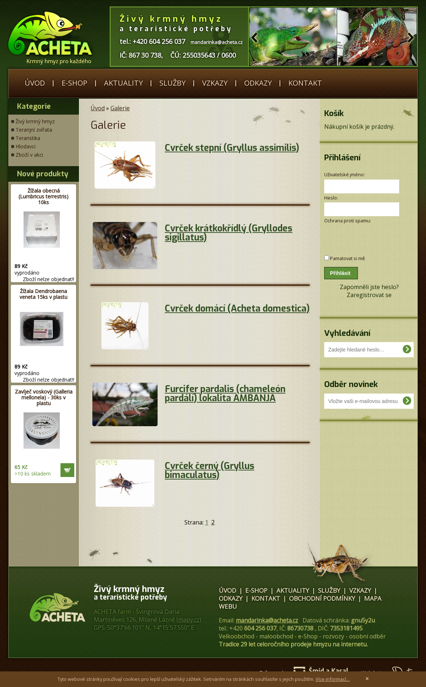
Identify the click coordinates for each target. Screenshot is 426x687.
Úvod (35, 83)
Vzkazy (214, 83)
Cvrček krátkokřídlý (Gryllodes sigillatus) (228, 232)
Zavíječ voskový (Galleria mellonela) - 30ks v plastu (43, 397)
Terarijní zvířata (34, 129)
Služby (172, 83)
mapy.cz (189, 620)
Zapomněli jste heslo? (369, 287)
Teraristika (28, 138)
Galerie (120, 108)
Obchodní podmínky (322, 598)
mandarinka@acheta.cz (267, 620)
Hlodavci (26, 146)
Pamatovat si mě (347, 258)
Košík (334, 113)
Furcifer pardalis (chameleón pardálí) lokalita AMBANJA (225, 393)
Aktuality (123, 83)
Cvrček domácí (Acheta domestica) (237, 308)
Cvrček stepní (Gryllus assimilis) (232, 148)
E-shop (74, 83)
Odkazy (258, 83)
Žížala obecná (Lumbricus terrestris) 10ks (43, 196)
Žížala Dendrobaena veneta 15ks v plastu (43, 294)
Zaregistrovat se (369, 295)
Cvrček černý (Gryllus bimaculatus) (209, 470)
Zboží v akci (29, 154)
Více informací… (333, 679)
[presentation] (362, 236)
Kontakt (305, 83)
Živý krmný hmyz (35, 121)
